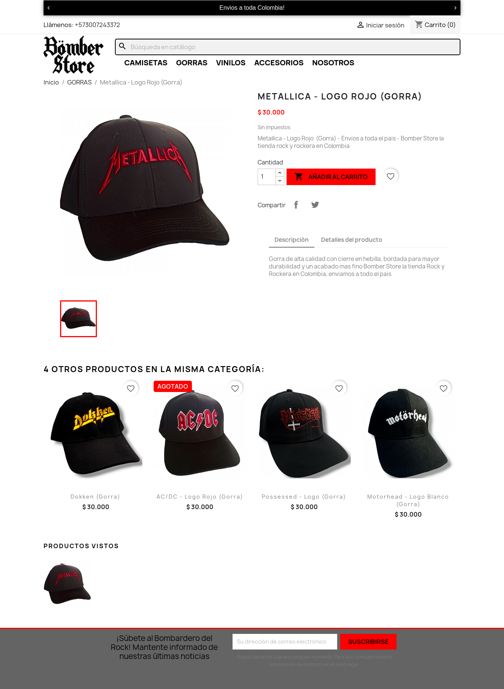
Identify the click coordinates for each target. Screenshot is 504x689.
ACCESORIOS (278, 62)
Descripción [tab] (292, 240)
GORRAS (191, 62)
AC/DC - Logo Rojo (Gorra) (200, 496)
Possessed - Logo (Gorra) (304, 496)
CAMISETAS (145, 62)
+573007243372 (97, 25)
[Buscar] (287, 47)
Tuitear (315, 204)
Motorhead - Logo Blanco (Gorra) (408, 500)
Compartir (295, 204)
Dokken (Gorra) (96, 496)
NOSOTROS (333, 62)
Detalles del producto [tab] (351, 240)
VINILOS (230, 62)
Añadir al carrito (331, 177)
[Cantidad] (267, 177)
